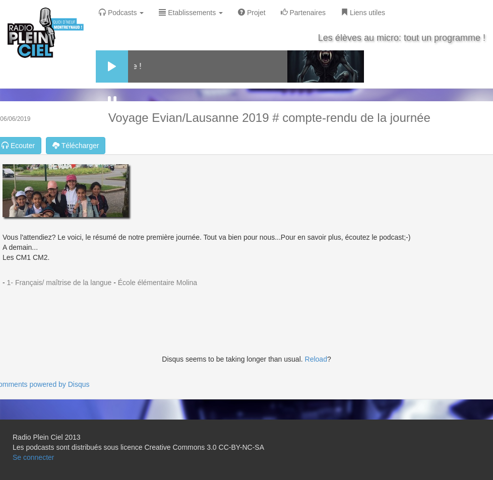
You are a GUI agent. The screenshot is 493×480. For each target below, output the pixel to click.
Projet (251, 13)
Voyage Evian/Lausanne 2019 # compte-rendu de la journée (269, 117)
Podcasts (121, 13)
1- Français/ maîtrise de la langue (59, 283)
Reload (316, 359)
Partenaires (303, 13)
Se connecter (33, 457)
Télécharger (75, 146)
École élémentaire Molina (157, 283)
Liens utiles (363, 13)
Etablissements (191, 13)
